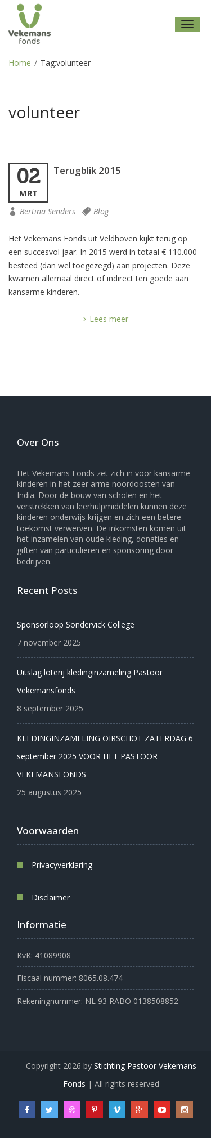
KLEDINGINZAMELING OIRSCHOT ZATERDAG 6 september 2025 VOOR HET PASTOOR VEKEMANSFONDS (105, 756)
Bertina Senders (47, 211)
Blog (101, 211)
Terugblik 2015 (87, 170)
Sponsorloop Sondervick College (75, 624)
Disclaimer (51, 897)
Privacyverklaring (62, 864)
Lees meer (105, 318)
